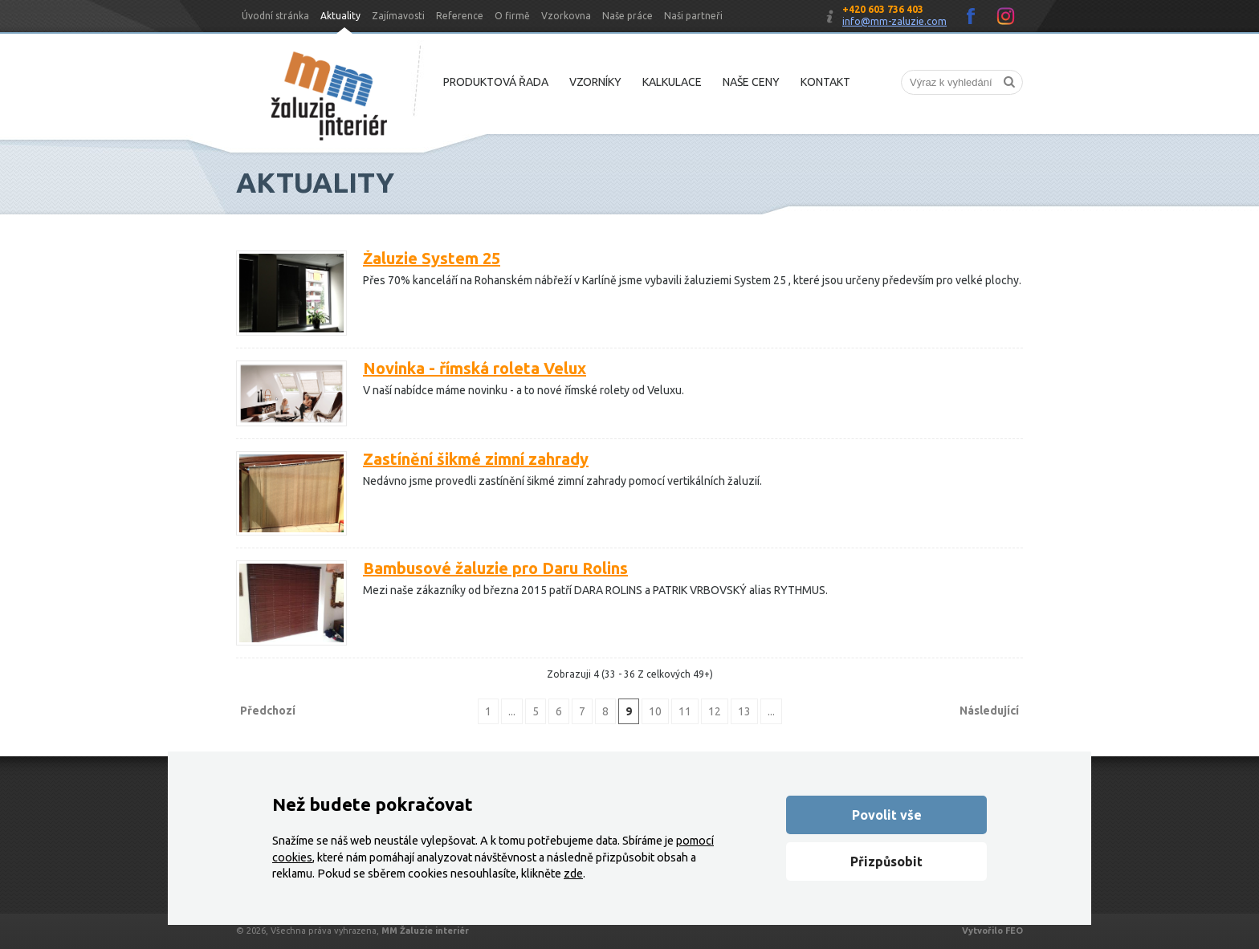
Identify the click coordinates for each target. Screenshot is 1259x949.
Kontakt (825, 81)
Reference (459, 15)
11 (684, 711)
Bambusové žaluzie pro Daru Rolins (495, 568)
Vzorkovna (566, 15)
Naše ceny (751, 81)
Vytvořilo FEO (992, 930)
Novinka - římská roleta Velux (474, 368)
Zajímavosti (398, 15)
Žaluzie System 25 (431, 258)
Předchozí (267, 710)
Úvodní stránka (275, 15)
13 (744, 711)
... (511, 711)
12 (714, 711)
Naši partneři (693, 15)
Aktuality (340, 15)
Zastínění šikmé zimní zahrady (476, 459)
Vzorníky (595, 81)
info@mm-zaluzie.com (894, 21)
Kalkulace (672, 81)
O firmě (512, 15)
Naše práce (627, 15)
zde (573, 873)
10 (655, 711)
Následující (989, 710)
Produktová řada (495, 81)
